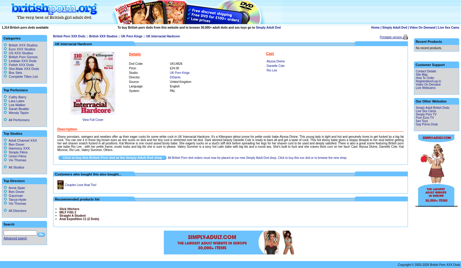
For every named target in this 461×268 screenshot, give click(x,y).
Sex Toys (422, 121)
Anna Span (14, 188)
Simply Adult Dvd (268, 27)
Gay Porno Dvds (427, 124)
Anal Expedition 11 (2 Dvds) (79, 219)
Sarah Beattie (16, 109)
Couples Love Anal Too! (81, 185)
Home (375, 27)
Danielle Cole (276, 66)
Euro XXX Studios (22, 49)
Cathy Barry (15, 97)
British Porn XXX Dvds (69, 36)
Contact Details (426, 71)
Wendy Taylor (16, 113)
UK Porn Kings (132, 36)
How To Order (425, 78)
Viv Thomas (15, 160)
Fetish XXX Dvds (21, 65)
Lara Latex (14, 101)
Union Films (15, 156)
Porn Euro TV (425, 117)
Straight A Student (72, 215)
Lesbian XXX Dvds (23, 61)
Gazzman (13, 195)
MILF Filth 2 (67, 212)
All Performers (17, 120)
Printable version (391, 37)
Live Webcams (425, 88)
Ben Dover (14, 144)
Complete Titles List (21, 76)
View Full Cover (92, 119)
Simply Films (15, 152)
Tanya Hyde (15, 199)
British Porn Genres (23, 57)
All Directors (15, 211)
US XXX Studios (21, 53)
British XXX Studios (103, 36)
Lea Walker (14, 105)
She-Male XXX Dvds (24, 69)
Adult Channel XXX (20, 140)
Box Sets (15, 72)
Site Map (422, 74)
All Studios (14, 167)
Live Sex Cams (448, 27)
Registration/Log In (428, 81)
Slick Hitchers (69, 209)
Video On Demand (423, 27)
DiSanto (175, 77)
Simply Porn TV (426, 114)
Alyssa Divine (276, 61)
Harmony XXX (17, 148)
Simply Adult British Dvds (432, 107)
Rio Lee (272, 70)
